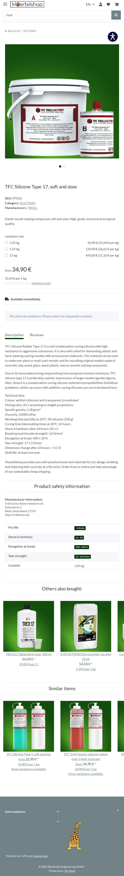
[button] (100, 4)
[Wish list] (108, 4)
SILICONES (27, 203)
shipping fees (40, 856)
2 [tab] (64, 166)
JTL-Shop (69, 870)
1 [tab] (60, 166)
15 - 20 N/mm (83, 556)
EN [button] (88, 4)
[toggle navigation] (5, 2)
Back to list (14, 30)
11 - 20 (79, 537)
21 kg (64, 255)
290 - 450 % (82, 547)
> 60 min (80, 528)
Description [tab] (14, 335)
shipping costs (41, 283)
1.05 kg (64, 242)
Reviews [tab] (37, 335)
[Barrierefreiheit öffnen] (113, 37)
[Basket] (117, 4)
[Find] (57, 15)
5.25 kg (64, 249)
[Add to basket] (8, 42)
